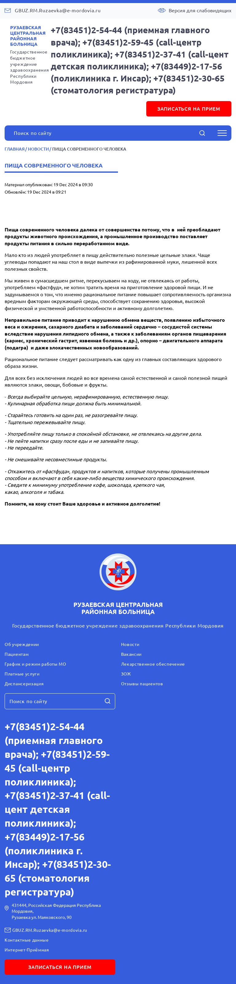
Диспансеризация (24, 683)
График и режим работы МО (35, 664)
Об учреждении (22, 644)
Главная (15, 149)
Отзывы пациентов (142, 683)
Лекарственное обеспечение (153, 664)
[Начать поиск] (202, 133)
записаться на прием (188, 109)
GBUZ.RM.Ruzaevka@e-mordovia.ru (58, 10)
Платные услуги (22, 673)
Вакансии (131, 654)
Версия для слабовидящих (200, 10)
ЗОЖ (126, 673)
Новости (38, 149)
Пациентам (17, 654)
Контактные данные (27, 940)
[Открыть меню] (222, 133)
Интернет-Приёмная (27, 949)
